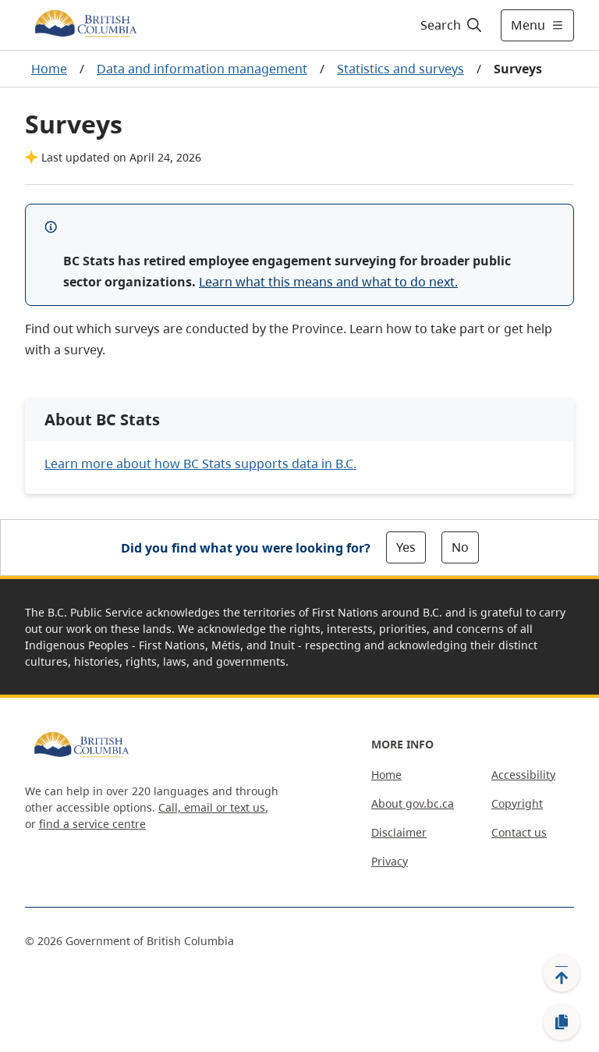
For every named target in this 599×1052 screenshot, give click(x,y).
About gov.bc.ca (412, 803)
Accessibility (523, 774)
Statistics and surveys (400, 68)
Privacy (389, 861)
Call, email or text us (211, 807)
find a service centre (92, 823)
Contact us (519, 832)
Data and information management (202, 68)
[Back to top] (561, 973)
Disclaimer (399, 832)
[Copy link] (561, 1022)
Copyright (517, 803)
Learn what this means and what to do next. (328, 281)
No (460, 547)
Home (49, 68)
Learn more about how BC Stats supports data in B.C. (200, 463)
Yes (406, 547)
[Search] (452, 25)
